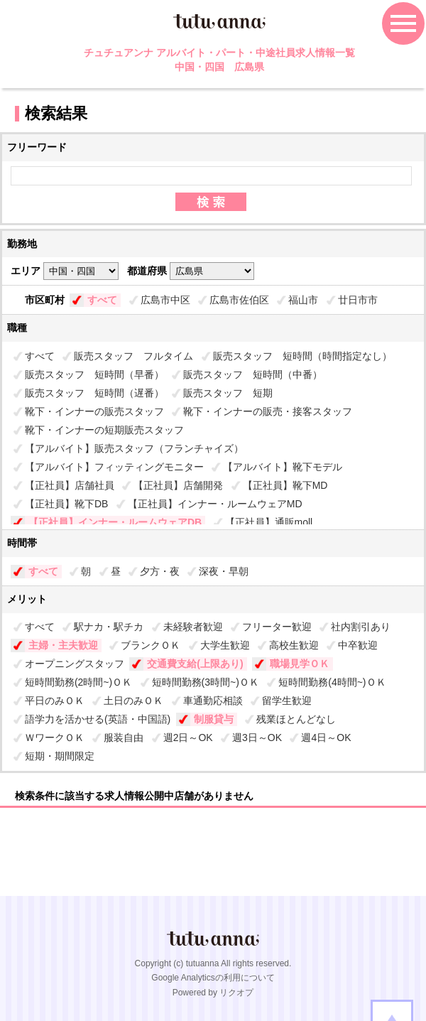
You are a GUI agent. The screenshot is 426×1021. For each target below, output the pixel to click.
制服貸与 (214, 719)
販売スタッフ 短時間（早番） (94, 374)
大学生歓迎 (225, 645)
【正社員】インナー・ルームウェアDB (115, 522)
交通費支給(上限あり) (195, 663)
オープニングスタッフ (74, 663)
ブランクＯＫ (150, 645)
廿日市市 (358, 300)
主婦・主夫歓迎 (63, 645)
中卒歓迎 (358, 645)
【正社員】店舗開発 (178, 485)
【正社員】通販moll (269, 522)
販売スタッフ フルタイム (133, 356)
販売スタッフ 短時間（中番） (252, 374)
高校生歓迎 (294, 645)
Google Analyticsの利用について (212, 978)
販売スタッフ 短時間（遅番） (94, 393)
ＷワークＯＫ (54, 737)
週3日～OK (257, 737)
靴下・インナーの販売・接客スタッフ (267, 411)
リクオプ (236, 993)
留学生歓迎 (287, 700)
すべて (102, 300)
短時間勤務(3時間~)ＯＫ (205, 682)
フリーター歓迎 (277, 626)
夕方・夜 (160, 571)
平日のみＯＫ (54, 700)
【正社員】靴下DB (66, 503)
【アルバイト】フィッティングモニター (114, 466)
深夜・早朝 (223, 571)
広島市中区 (165, 300)
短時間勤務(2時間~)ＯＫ (78, 682)
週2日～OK (188, 737)
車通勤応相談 (213, 700)
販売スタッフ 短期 (228, 393)
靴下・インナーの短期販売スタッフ (104, 430)
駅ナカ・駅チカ (108, 626)
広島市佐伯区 (239, 300)
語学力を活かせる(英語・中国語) (97, 719)
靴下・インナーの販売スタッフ (94, 411)
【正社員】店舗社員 (69, 485)
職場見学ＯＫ (299, 663)
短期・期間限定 (59, 756)
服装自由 (123, 737)
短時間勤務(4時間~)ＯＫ (332, 682)
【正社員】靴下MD (285, 485)
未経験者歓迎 (193, 626)
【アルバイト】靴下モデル (282, 466)
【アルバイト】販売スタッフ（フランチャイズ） (134, 448)
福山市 (303, 300)
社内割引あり (360, 626)
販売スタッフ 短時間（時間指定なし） (302, 356)
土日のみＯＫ (133, 700)
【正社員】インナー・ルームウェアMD (215, 503)
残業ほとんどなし (296, 719)
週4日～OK (326, 737)
